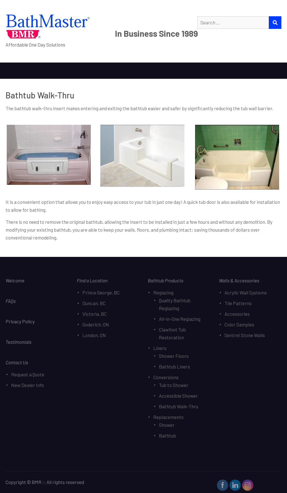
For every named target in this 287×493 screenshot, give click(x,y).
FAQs (11, 301)
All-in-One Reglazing (179, 319)
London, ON (94, 335)
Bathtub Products (165, 280)
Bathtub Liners (174, 366)
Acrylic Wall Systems (245, 292)
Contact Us (17, 362)
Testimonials (18, 342)
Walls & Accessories (239, 280)
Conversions (166, 377)
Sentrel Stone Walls (244, 335)
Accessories (237, 314)
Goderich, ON (95, 324)
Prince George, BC (101, 292)
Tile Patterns (238, 303)
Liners (159, 348)
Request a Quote (27, 374)
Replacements (168, 417)
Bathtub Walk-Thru (178, 406)
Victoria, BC (94, 314)
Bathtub (167, 435)
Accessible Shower (178, 395)
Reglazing (163, 292)
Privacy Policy (21, 321)
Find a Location (92, 280)
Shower (167, 425)
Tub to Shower (173, 385)
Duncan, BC (94, 303)
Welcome (15, 280)
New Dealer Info (27, 385)
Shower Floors (174, 356)
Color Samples (239, 324)
